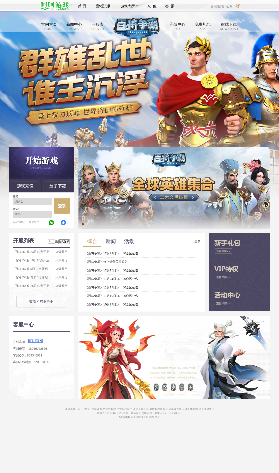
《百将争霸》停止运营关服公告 (106, 262)
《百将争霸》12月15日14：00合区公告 (111, 270)
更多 (197, 241)
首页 (82, 6)
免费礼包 (203, 26)
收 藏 (229, 6)
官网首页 (49, 26)
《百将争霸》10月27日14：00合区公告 (111, 304)
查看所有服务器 (41, 301)
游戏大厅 (128, 6)
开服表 (97, 26)
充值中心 (177, 26)
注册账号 (34, 221)
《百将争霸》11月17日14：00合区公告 (111, 287)
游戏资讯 (103, 6)
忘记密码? (19, 221)
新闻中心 (74, 26)
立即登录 (62, 206)
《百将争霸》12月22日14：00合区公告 (111, 253)
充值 (151, 6)
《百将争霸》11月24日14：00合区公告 (111, 279)
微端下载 (229, 26)
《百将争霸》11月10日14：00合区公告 (111, 296)
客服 (170, 6)
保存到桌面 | (218, 6)
